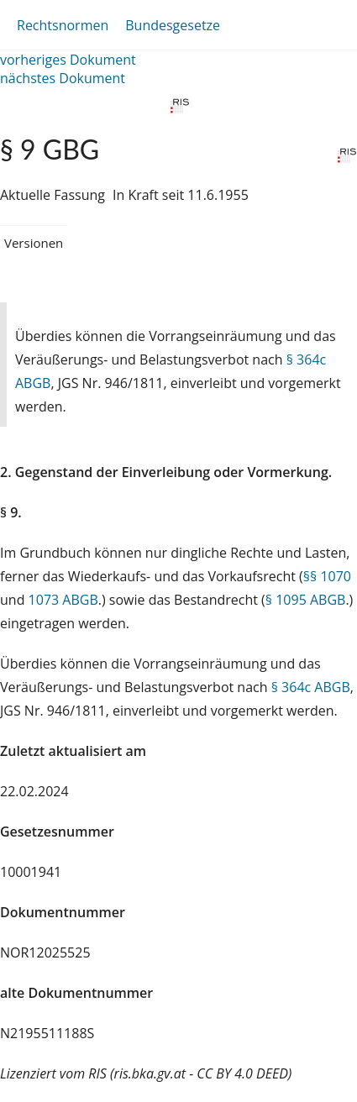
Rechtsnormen (62, 25)
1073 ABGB (63, 599)
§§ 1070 (327, 576)
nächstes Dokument (62, 78)
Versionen (33, 242)
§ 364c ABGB (310, 687)
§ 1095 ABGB (305, 599)
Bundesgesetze (172, 25)
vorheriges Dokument (68, 59)
